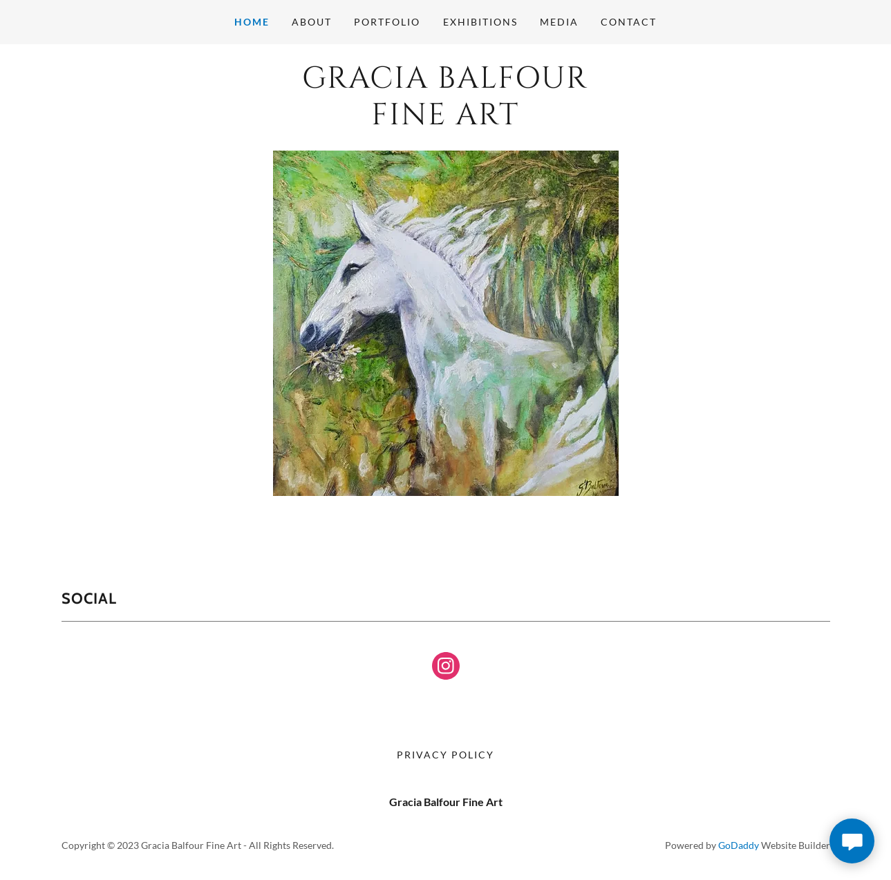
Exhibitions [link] (480, 22)
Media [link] (559, 22)
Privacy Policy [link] (445, 755)
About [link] (312, 22)
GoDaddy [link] (738, 845)
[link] (445, 119)
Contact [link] (629, 22)
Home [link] (252, 22)
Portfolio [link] (387, 22)
